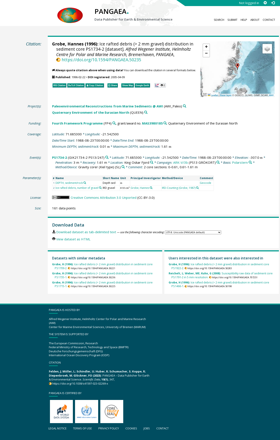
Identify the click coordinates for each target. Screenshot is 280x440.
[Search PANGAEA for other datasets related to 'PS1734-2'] (107, 157)
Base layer (226, 95)
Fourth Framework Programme (77, 123)
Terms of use (82, 428)
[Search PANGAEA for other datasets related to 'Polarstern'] (250, 162)
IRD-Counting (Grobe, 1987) (178, 188)
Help (244, 20)
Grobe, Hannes (68, 44)
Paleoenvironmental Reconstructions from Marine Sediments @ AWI (107, 106)
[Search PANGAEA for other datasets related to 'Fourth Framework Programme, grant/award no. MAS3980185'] (165, 123)
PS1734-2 (59, 157)
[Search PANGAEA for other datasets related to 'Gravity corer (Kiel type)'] (123, 167)
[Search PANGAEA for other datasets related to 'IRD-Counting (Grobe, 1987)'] (197, 187)
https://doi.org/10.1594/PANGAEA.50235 (101, 60)
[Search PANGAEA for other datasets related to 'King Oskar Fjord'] (151, 162)
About (254, 20)
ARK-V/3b (180, 162)
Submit (232, 20)
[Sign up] (265, 2)
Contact (269, 20)
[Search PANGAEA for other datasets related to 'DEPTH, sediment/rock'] (84, 182)
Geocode (205, 183)
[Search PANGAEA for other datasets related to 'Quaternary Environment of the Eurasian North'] (145, 112)
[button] (237, 66)
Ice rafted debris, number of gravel (77, 188)
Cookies (131, 428)
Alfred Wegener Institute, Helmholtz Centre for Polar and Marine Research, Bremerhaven (123, 51)
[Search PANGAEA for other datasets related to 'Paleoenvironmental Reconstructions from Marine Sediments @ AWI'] (184, 106)
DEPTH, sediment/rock (69, 183)
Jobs (147, 428)
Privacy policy (108, 428)
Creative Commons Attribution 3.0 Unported (103, 197)
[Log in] (273, 2)
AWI (271, 95)
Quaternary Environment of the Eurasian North (90, 112)
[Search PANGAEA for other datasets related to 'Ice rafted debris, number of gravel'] (100, 187)
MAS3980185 (152, 123)
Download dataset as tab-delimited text (86, 232)
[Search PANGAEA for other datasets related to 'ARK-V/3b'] (218, 162)
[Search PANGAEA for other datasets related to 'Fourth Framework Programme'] (114, 123)
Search (219, 20)
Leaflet (213, 95)
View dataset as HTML (73, 239)
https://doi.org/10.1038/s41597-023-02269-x (80, 383)
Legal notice (57, 428)
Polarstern (240, 162)
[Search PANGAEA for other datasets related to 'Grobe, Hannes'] (151, 187)
